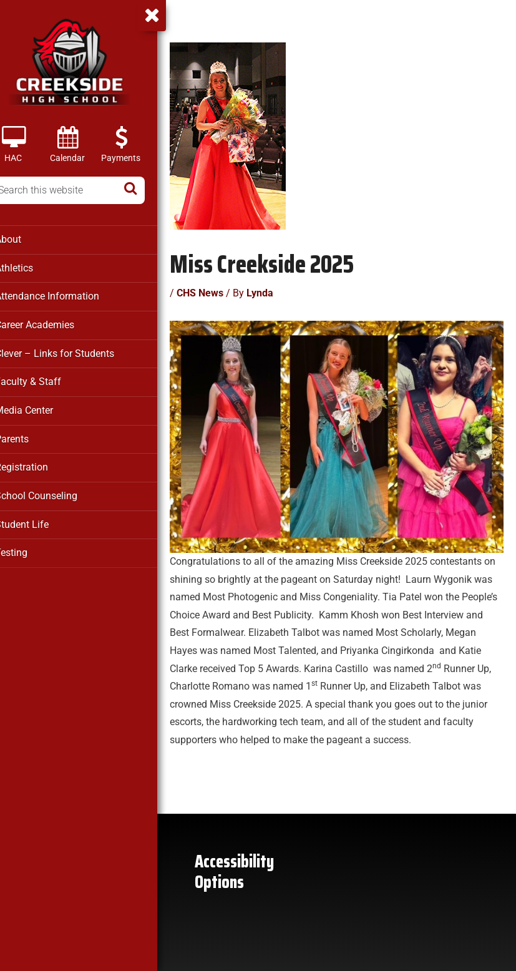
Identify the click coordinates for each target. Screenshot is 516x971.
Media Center (40, 407)
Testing (27, 548)
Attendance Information (61, 295)
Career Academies (50, 323)
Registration (37, 463)
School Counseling (51, 491)
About (24, 239)
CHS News (217, 290)
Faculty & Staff (42, 379)
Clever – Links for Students (69, 351)
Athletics (31, 267)
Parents (28, 435)
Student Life (37, 519)
